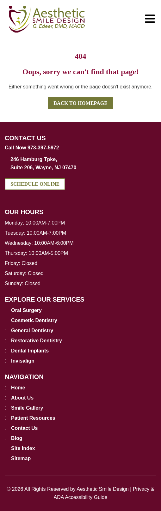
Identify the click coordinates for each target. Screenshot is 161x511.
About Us (22, 397)
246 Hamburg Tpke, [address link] (83, 164)
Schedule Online (34, 184)
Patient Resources (33, 418)
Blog (16, 438)
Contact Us (24, 428)
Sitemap (21, 458)
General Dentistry (32, 330)
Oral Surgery (26, 310)
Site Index (23, 448)
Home (18, 387)
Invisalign (22, 361)
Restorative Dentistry (36, 340)
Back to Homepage (80, 103)
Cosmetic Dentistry (34, 320)
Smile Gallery (27, 408)
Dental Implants (30, 350)
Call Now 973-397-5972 (32, 147)
